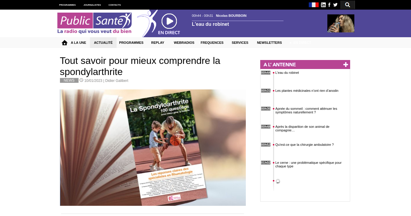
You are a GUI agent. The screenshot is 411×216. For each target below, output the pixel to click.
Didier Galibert (116, 81)
